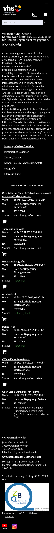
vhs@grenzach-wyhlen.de (23, 452)
